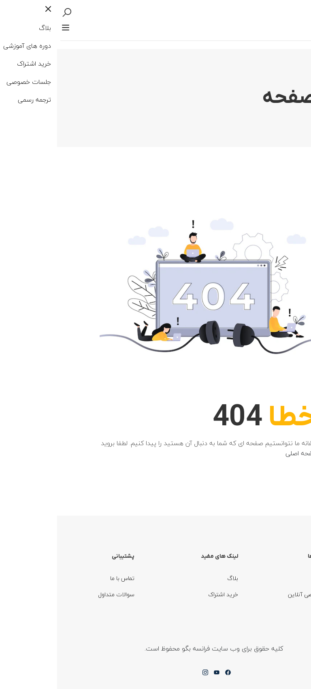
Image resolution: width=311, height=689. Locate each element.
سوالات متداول (60, 594)
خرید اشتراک (165, 594)
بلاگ (176, 578)
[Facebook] (171, 674)
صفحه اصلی (252, 453)
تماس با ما (65, 578)
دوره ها (276, 578)
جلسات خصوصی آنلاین (258, 594)
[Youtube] (159, 674)
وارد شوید (268, 20)
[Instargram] (148, 674)
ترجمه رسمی (269, 611)
